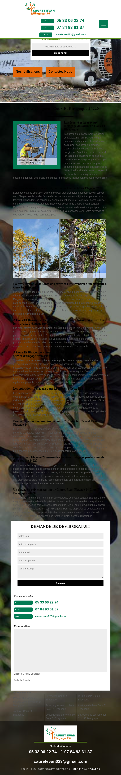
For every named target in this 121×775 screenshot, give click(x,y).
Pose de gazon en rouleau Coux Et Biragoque (60, 707)
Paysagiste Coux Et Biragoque (56, 698)
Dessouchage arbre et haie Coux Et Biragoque (60, 716)
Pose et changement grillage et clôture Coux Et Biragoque (27, 702)
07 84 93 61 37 (70, 27)
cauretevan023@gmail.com (70, 34)
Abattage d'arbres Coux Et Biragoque (92, 707)
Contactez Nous (60, 71)
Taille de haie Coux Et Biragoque (89, 698)
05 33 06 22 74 (70, 20)
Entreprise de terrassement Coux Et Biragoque (92, 716)
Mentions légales (86, 769)
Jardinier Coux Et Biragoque (22, 713)
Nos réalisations (28, 71)
